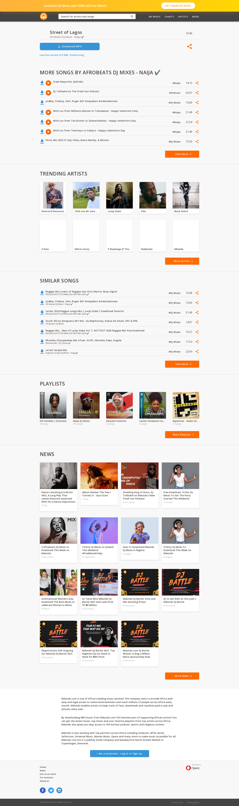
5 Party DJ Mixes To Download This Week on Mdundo (177, 550)
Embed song (77, 55)
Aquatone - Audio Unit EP (186, 420)
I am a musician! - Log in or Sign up (119, 753)
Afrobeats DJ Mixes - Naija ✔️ (67, 36)
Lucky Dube (114, 211)
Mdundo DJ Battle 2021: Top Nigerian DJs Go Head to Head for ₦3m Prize (98, 653)
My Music (154, 16)
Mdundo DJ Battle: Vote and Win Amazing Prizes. (139, 600)
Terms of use (177, 802)
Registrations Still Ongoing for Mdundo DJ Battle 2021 (57, 652)
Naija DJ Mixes (81, 420)
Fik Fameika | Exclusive (53, 420)
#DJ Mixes (175, 102)
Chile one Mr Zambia (86, 211)
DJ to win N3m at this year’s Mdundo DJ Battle (179, 600)
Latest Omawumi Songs (152, 420)
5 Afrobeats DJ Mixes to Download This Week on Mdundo (55, 550)
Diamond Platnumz (52, 211)
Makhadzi (147, 249)
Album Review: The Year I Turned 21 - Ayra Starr (96, 494)
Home (43, 767)
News (43, 770)
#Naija (176, 83)
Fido (143, 211)
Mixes (195, 16)
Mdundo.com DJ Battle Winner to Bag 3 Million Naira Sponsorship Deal (136, 653)
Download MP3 (69, 46)
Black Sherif (181, 211)
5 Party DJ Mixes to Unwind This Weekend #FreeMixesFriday (98, 550)
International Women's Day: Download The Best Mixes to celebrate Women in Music (58, 602)
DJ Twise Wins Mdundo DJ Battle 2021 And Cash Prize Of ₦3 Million (97, 602)
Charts (169, 16)
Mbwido (178, 249)
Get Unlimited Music (178, 5)
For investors (46, 777)
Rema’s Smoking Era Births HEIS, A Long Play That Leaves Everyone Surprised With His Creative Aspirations (58, 497)
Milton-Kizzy (82, 249)
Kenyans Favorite (116, 420)
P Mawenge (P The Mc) (119, 249)
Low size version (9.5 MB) (54, 55)
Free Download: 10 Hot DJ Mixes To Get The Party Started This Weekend (178, 495)
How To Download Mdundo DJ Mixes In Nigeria (138, 548)
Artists (183, 16)
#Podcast (175, 92)
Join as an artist (48, 773)
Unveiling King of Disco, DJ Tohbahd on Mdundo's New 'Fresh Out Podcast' (139, 495)
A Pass (45, 249)
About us (44, 780)
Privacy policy (193, 802)
